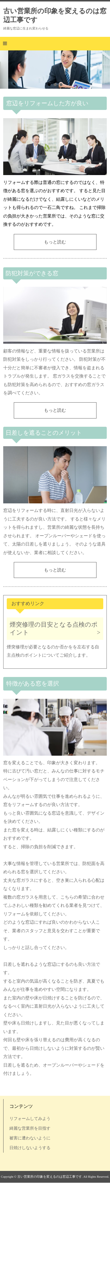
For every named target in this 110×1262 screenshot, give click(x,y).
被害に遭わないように (29, 1138)
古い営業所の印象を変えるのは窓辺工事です (54, 15)
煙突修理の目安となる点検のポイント (54, 628)
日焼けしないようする (29, 1147)
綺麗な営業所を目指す (29, 1128)
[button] (55, 43)
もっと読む (55, 242)
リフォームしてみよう (29, 1118)
